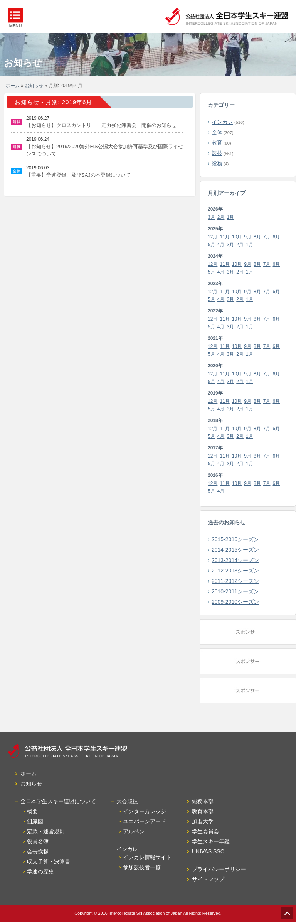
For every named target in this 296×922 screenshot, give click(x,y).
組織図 (35, 821)
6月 (276, 237)
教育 (217, 143)
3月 (211, 217)
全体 (217, 132)
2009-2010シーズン (235, 602)
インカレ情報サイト (147, 857)
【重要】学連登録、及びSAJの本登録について (78, 175)
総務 (217, 163)
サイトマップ (208, 879)
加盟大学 (203, 821)
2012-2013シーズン (235, 570)
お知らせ (34, 85)
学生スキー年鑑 (211, 841)
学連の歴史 (40, 871)
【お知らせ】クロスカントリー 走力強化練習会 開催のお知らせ (101, 125)
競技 (217, 153)
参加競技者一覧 (142, 867)
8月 (257, 237)
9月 (247, 237)
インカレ (222, 122)
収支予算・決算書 (48, 861)
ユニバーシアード (144, 821)
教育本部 (203, 811)
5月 (211, 244)
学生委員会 (205, 831)
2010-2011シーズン (235, 591)
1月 (230, 217)
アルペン (134, 831)
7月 (267, 237)
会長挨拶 (38, 851)
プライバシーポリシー (219, 869)
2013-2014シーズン (235, 560)
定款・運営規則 (46, 831)
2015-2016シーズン (235, 539)
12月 (212, 237)
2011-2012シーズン (235, 581)
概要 (32, 811)
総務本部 (203, 801)
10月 (237, 237)
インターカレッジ (144, 811)
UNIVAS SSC (208, 851)
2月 (221, 217)
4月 (221, 244)
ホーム (13, 85)
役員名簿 (38, 841)
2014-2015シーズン (235, 550)
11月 (224, 237)
